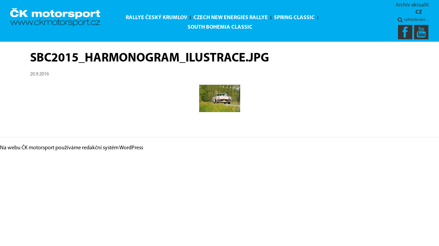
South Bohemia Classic (220, 27)
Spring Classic (294, 17)
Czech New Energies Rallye (230, 17)
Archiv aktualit (412, 5)
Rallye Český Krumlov (156, 17)
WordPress (131, 148)
